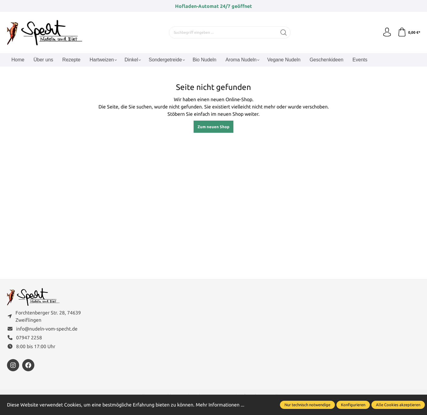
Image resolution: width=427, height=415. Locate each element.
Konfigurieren (353, 405)
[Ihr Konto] (386, 32)
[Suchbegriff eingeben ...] (223, 32)
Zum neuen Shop (213, 127)
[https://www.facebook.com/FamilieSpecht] (28, 366)
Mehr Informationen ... (220, 404)
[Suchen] (283, 32)
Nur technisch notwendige (307, 405)
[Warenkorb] (409, 32)
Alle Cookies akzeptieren (398, 405)
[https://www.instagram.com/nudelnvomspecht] (13, 366)
